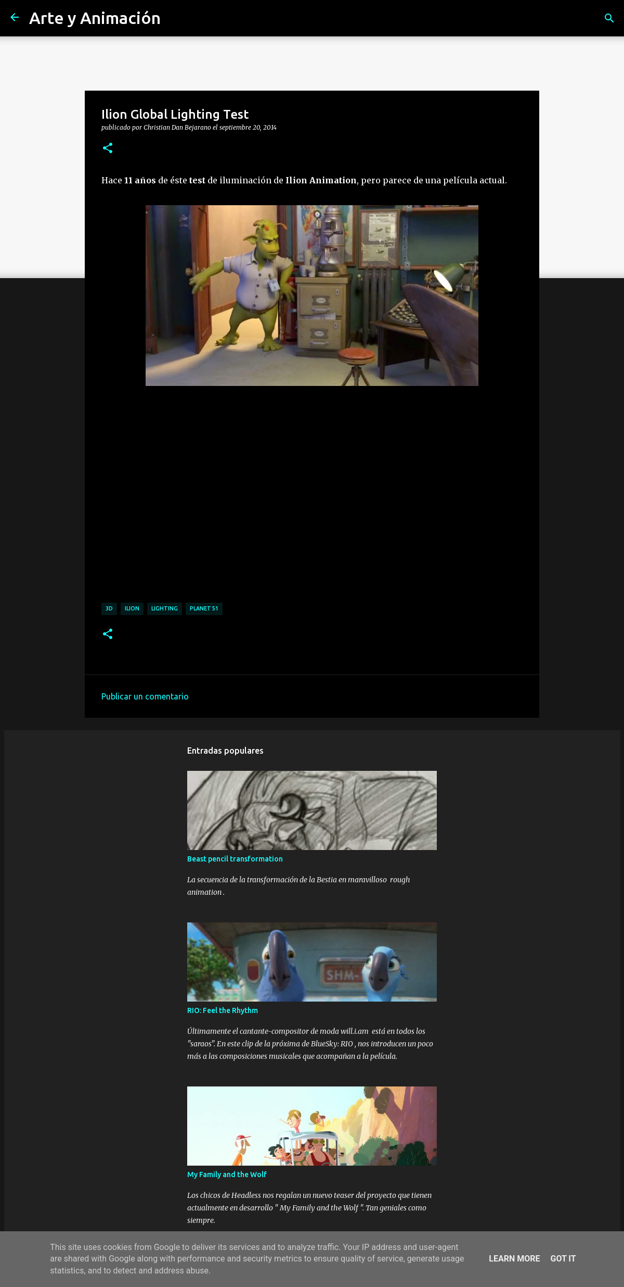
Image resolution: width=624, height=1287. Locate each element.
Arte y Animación (95, 17)
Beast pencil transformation (235, 859)
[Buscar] (609, 18)
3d (109, 608)
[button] (107, 148)
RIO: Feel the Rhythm (222, 1010)
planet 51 (204, 608)
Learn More (514, 1259)
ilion (132, 608)
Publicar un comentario (145, 696)
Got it (563, 1259)
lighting (164, 608)
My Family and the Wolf (227, 1174)
